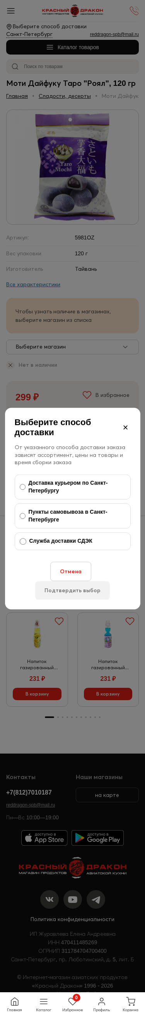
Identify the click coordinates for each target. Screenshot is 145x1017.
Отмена (71, 571)
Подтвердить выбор (72, 590)
